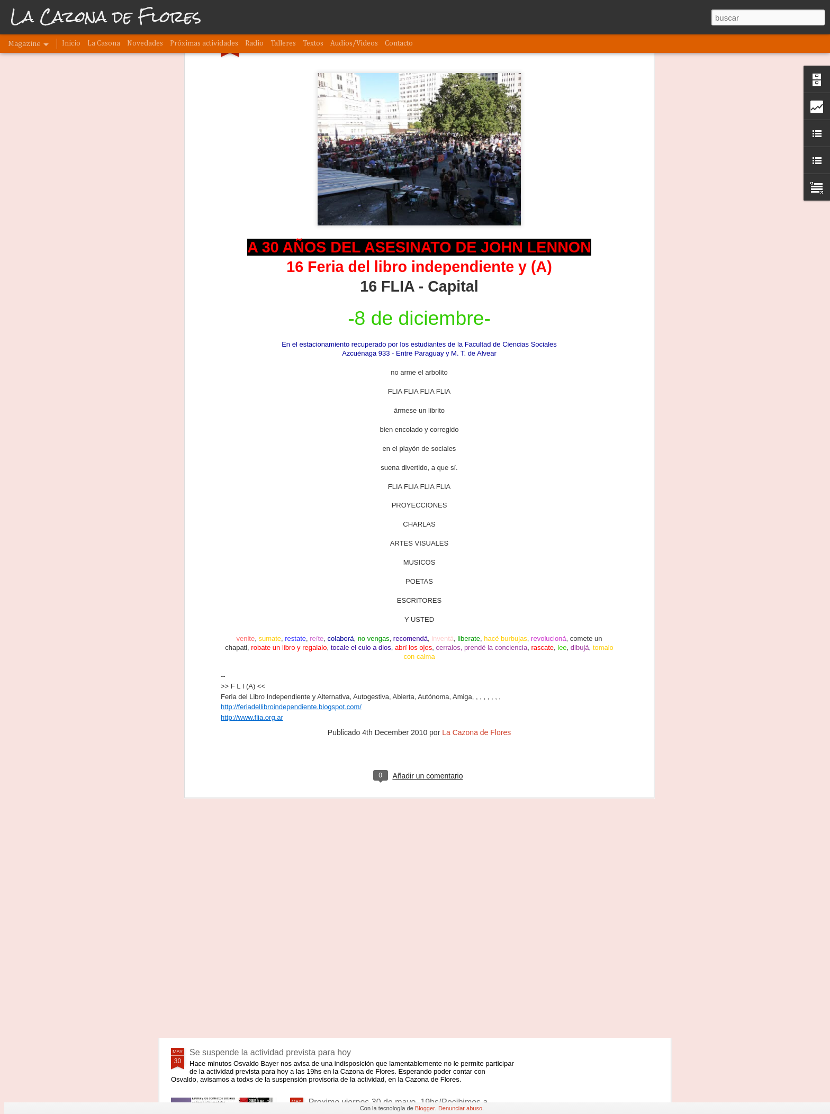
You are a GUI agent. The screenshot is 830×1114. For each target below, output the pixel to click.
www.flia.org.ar (260, 476)
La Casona (103, 43)
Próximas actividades (204, 43)
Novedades (145, 43)
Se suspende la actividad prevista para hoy (270, 1052)
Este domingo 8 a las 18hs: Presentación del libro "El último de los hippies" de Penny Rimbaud (408, 937)
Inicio (71, 43)
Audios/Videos (354, 43)
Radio (254, 43)
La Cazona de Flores (476, 491)
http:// (229, 476)
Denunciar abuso (460, 1108)
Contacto (399, 43)
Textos (313, 43)
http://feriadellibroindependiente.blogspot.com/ (291, 466)
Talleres (283, 43)
